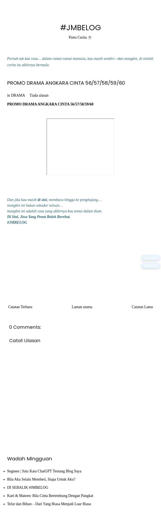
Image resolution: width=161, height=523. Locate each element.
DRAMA (18, 95)
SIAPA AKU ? (150, 257)
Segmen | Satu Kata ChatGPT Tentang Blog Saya (44, 471)
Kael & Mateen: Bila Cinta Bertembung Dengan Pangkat (50, 496)
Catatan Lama (142, 307)
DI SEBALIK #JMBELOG (27, 487)
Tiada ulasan (39, 95)
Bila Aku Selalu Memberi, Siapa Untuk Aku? (41, 479)
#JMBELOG (80, 27)
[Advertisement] (80, 260)
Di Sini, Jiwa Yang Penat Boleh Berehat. (38, 217)
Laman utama (82, 307)
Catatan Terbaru (20, 307)
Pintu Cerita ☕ (80, 37)
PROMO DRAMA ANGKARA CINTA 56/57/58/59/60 (66, 82)
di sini (42, 200)
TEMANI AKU (150, 265)
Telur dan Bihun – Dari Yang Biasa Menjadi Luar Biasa (49, 504)
